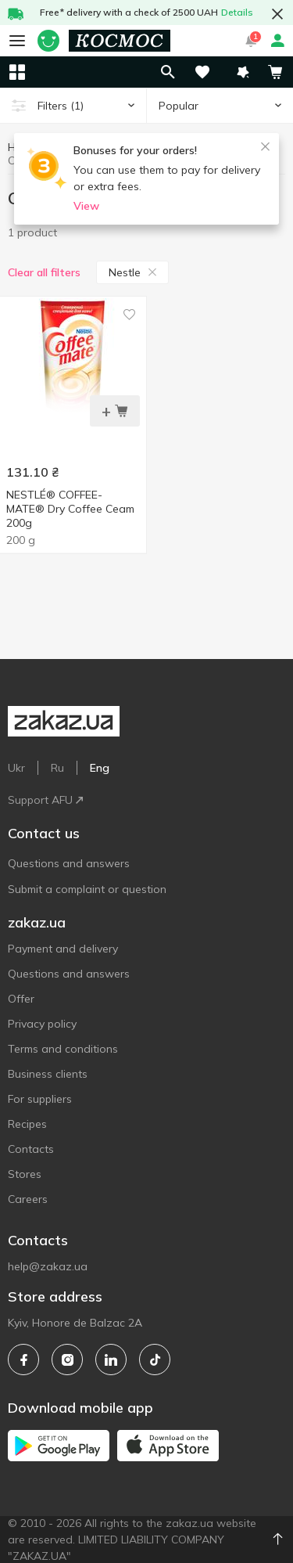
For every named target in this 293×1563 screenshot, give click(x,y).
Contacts (31, 1149)
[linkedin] (111, 1359)
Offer (21, 999)
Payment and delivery (63, 949)
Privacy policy (42, 1024)
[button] (243, 72)
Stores (24, 1174)
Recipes (27, 1124)
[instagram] (67, 1359)
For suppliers (40, 1099)
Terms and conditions (63, 1049)
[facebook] (23, 1359)
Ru (57, 768)
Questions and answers (69, 863)
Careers (28, 1199)
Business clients (48, 1074)
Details (237, 12)
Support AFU (45, 800)
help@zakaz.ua (48, 1266)
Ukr (16, 768)
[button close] (277, 14)
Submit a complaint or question (87, 889)
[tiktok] (154, 1359)
